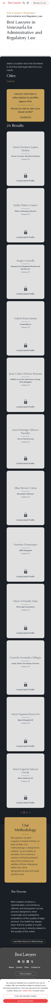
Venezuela (28, 13)
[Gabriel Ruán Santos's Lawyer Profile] (25, 323)
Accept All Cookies (25, 1001)
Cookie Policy (27, 991)
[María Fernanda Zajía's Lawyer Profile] (25, 606)
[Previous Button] (21, 812)
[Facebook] (19, 961)
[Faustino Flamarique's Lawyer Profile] (25, 549)
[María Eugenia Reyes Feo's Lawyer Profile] (25, 719)
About (11, 967)
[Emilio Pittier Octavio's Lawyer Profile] (25, 210)
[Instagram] (23, 961)
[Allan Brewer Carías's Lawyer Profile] (25, 493)
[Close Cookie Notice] (49, 981)
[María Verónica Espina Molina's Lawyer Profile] (25, 153)
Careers (19, 967)
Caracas (10, 81)
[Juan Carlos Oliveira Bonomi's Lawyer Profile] (25, 379)
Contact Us (25, 117)
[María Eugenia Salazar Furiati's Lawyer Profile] (25, 775)
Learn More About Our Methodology (28, 941)
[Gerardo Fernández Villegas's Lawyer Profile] (25, 662)
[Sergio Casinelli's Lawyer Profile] (25, 266)
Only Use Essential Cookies (26, 996)
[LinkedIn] (28, 961)
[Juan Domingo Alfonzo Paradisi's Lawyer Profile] (25, 436)
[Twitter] (32, 961)
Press (27, 967)
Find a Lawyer (14, 13)
